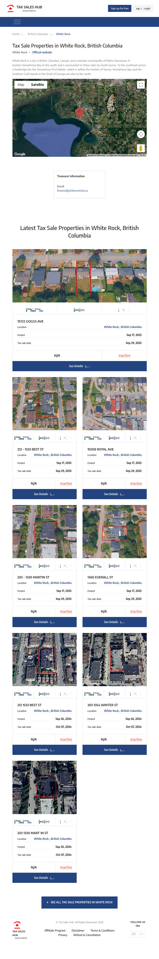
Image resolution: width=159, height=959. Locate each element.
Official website (42, 52)
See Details (79, 366)
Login (143, 8)
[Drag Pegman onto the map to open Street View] (141, 148)
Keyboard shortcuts (96, 155)
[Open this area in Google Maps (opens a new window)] (19, 154)
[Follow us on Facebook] (133, 934)
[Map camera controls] (141, 134)
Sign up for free (119, 8)
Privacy (62, 935)
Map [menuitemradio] (21, 85)
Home (16, 34)
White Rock (111, 327)
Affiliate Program (55, 930)
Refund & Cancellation (87, 935)
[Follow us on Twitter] (142, 934)
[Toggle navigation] (17, 22)
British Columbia (38, 34)
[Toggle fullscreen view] (141, 85)
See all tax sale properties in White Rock (79, 902)
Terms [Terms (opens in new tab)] (143, 155)
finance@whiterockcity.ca (72, 190)
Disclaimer (78, 930)
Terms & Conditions (102, 930)
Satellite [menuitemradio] (37, 85)
